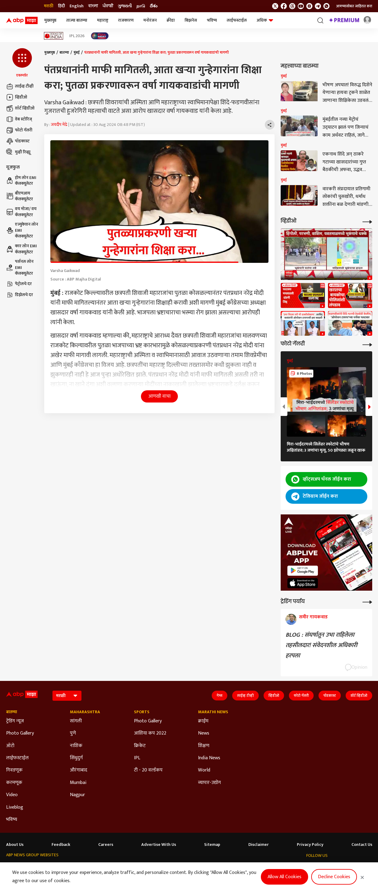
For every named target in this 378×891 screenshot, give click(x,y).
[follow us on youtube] (300, 6)
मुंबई (77, 52)
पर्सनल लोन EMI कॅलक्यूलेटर (20, 268)
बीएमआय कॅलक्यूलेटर (19, 196)
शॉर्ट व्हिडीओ (20, 108)
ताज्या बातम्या (76, 20)
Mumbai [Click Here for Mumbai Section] (78, 782)
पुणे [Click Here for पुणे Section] (73, 733)
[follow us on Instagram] (309, 6)
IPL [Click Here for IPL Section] (137, 758)
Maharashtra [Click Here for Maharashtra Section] (85, 712)
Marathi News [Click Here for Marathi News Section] (213, 712)
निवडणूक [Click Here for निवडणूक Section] (14, 770)
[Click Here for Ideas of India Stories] (53, 36)
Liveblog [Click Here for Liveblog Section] (14, 807)
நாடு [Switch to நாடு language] (140, 6)
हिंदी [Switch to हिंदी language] (61, 6)
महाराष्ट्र (102, 20)
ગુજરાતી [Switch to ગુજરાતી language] (125, 6)
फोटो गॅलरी (19, 130)
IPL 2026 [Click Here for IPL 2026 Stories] (77, 36)
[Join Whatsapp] (326, 6)
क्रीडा (171, 20)
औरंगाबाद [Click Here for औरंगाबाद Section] (78, 770)
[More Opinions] (367, 601)
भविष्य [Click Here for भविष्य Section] (11, 819)
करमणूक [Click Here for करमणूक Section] (14, 782)
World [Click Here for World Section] (204, 770)
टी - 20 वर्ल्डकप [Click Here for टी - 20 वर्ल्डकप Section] (148, 770)
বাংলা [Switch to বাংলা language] (93, 6)
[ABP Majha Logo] (22, 20)
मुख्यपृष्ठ (50, 20)
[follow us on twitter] (275, 6)
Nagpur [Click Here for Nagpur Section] (77, 795)
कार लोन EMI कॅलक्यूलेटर (21, 249)
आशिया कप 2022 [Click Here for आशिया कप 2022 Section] (150, 733)
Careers (105, 845)
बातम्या (64, 52)
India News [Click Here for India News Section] (209, 758)
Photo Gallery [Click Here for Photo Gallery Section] (20, 733)
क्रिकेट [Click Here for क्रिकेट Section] (140, 745)
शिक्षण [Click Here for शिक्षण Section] (203, 745)
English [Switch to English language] (77, 6)
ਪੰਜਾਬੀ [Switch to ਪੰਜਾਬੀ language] (108, 6)
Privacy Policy (310, 845)
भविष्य (212, 20)
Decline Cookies (334, 877)
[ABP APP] (302, 571)
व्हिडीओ (16, 97)
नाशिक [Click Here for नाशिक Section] (76, 745)
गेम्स (219, 695)
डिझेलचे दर (19, 295)
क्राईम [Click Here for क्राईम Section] (203, 721)
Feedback (61, 845)
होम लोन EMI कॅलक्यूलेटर (21, 181)
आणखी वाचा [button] (159, 396)
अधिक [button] (265, 20)
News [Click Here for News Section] (203, 733)
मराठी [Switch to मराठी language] (48, 6)
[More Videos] (367, 221)
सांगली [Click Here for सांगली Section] (76, 721)
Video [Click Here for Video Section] (12, 795)
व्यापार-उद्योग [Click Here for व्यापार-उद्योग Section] (209, 782)
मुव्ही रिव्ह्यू (18, 152)
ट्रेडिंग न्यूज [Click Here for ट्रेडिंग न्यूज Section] (15, 721)
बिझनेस (191, 20)
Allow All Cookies (284, 877)
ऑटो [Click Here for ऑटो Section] (10, 745)
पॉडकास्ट (18, 141)
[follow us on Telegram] (318, 6)
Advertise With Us (158, 845)
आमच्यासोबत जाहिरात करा (354, 6)
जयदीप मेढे (59, 124)
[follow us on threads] (292, 6)
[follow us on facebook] (283, 6)
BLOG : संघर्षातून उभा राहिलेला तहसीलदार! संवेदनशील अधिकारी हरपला (321, 645)
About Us (14, 845)
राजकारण (126, 20)
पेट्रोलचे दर (19, 284)
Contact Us (361, 845)
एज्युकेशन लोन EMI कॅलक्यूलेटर (22, 230)
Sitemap (212, 845)
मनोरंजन (150, 20)
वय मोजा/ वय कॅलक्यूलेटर (21, 212)
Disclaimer (258, 845)
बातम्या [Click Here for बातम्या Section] (11, 712)
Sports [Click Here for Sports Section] (141, 712)
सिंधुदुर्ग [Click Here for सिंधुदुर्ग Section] (76, 758)
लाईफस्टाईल (237, 20)
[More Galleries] (367, 344)
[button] (22, 63)
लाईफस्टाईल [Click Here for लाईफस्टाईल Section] (17, 758)
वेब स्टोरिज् (19, 119)
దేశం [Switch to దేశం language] (153, 6)
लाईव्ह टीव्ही (20, 86)
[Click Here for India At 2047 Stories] (100, 36)
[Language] (66, 696)
